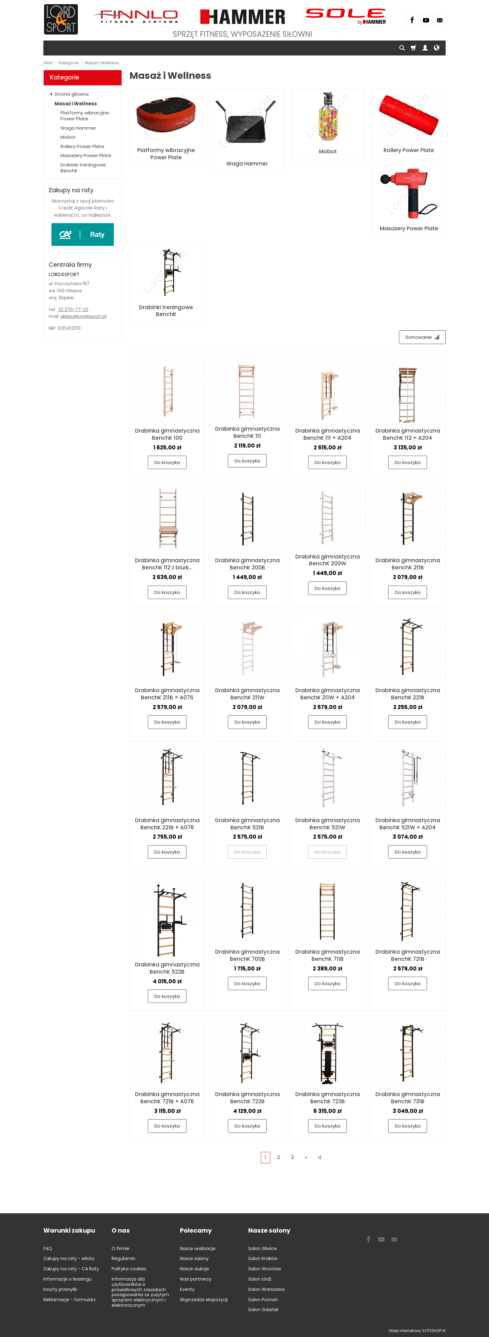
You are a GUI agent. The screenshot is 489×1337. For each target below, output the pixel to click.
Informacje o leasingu (67, 1279)
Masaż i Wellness (76, 103)
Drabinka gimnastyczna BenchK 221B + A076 (167, 824)
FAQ (47, 1248)
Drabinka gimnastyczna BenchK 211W (247, 694)
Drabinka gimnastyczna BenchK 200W (327, 560)
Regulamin (123, 1258)
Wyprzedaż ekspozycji (204, 1299)
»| (320, 1157)
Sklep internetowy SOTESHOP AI (417, 1330)
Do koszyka (167, 462)
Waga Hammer (247, 163)
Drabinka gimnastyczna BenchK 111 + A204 (327, 434)
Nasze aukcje (194, 1269)
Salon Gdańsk (263, 1309)
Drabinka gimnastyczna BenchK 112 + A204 (407, 434)
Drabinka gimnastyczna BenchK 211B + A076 (167, 694)
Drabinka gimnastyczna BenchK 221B (407, 694)
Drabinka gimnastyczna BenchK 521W (327, 824)
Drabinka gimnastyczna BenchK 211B (407, 564)
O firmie (120, 1248)
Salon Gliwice (262, 1248)
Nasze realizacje (197, 1248)
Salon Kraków (262, 1258)
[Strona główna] (61, 19)
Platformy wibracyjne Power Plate (166, 153)
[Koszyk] (413, 48)
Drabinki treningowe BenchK (166, 311)
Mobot (328, 151)
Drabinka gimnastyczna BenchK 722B (247, 1097)
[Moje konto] (425, 48)
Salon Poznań (263, 1299)
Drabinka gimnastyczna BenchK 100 (167, 434)
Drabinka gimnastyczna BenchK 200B (247, 564)
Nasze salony (194, 1258)
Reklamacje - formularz (69, 1299)
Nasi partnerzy (195, 1279)
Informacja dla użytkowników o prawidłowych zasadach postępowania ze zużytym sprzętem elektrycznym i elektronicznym (140, 1292)
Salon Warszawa (266, 1289)
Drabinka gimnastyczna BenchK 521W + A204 (407, 824)
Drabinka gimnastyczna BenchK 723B (327, 1097)
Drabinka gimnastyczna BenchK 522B (167, 968)
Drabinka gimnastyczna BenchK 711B (327, 955)
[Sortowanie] (422, 337)
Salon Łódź (259, 1279)
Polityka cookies (129, 1269)
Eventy (187, 1289)
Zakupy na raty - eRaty (68, 1258)
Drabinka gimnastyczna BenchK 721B (407, 955)
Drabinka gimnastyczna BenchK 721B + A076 (167, 1097)
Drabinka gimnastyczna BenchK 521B (247, 824)
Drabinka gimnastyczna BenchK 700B (247, 955)
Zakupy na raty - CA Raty (71, 1269)
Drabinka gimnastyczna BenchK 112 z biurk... (167, 564)
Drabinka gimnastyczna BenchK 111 (247, 432)
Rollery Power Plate (409, 150)
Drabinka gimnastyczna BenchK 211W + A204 (327, 694)
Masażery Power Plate (409, 228)
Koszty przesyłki (60, 1289)
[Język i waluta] (437, 48)
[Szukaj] (402, 48)
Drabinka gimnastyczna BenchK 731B (407, 1097)
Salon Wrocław (264, 1269)
